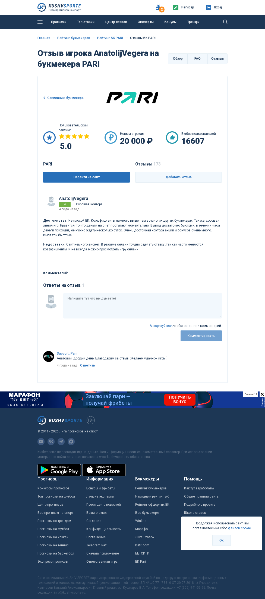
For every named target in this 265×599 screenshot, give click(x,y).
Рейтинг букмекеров (151, 488)
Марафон (142, 529)
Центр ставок (116, 22)
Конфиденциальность (103, 529)
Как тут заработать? (199, 488)
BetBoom (142, 545)
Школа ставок (195, 513)
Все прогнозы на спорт (55, 513)
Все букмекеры (147, 513)
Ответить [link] (87, 365)
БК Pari (140, 561)
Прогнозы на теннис (53, 545)
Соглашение (96, 537)
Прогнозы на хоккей (52, 537)
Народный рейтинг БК (152, 496)
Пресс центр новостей (103, 504)
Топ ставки (85, 22)
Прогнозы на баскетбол (55, 553)
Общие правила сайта (201, 496)
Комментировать (201, 336)
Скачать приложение (102, 553)
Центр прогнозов (50, 504)
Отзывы (217, 58)
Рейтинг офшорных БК (152, 504)
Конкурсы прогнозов (53, 488)
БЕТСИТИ (142, 553)
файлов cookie (239, 528)
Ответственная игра (102, 561)
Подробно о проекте (199, 504)
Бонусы (170, 22)
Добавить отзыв (179, 177)
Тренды (193, 22)
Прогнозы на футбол (53, 529)
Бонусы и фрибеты (100, 488)
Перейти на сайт (87, 177)
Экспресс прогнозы (52, 561)
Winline (140, 521)
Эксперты (146, 22)
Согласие (93, 521)
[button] (158, 7)
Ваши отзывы (96, 513)
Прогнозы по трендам (54, 521)
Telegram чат (96, 545)
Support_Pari (67, 353)
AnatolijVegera (73, 198)
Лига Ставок (144, 537)
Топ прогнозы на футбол (56, 496)
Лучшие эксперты (100, 496)
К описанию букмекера (65, 98)
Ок (221, 540)
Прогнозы (58, 22)
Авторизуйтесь (161, 326)
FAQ (197, 58)
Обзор (178, 58)
